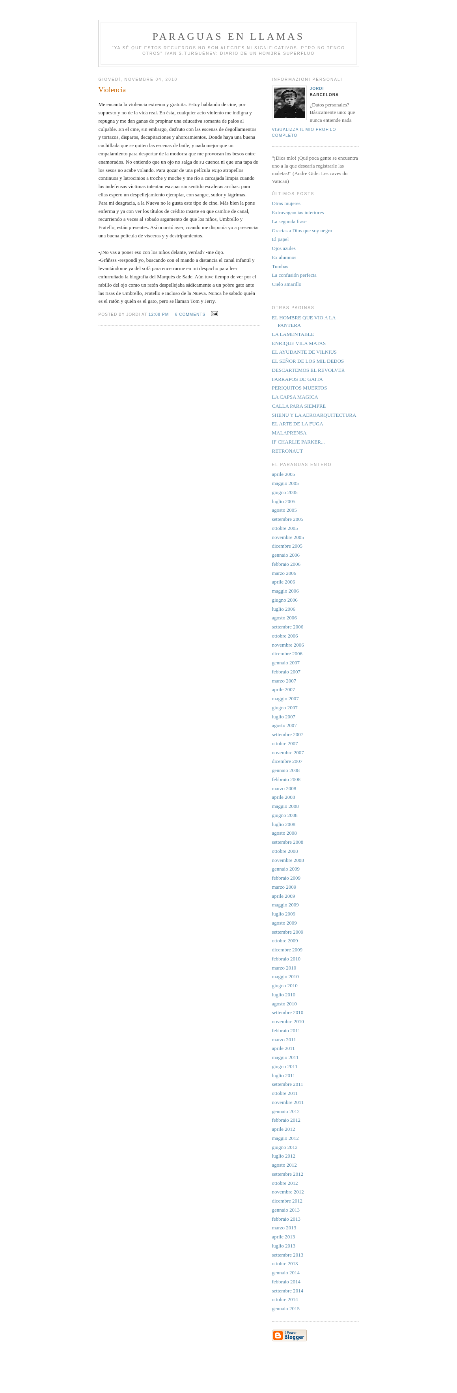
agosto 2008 (284, 833)
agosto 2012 (284, 1165)
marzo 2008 (284, 788)
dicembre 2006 (287, 653)
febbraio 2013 (286, 1219)
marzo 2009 (284, 887)
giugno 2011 (285, 1066)
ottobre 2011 (285, 1093)
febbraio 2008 (286, 779)
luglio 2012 (284, 1156)
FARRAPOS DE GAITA (297, 379)
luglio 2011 (283, 1075)
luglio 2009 (284, 914)
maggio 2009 (285, 905)
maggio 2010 (285, 976)
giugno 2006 (285, 600)
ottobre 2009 (285, 941)
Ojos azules (284, 248)
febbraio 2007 (286, 672)
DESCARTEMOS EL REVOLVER (308, 370)
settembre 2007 (288, 734)
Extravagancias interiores (298, 212)
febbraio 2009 (286, 878)
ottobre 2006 (285, 636)
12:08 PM (159, 314)
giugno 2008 (285, 815)
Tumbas (280, 266)
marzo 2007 (284, 681)
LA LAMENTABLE (293, 334)
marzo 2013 (284, 1228)
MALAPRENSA (289, 433)
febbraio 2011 (286, 1030)
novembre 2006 (288, 645)
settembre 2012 (288, 1174)
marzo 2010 (284, 968)
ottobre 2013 (285, 1263)
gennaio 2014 (286, 1273)
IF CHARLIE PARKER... (298, 442)
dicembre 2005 (287, 546)
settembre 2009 (288, 932)
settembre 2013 (288, 1255)
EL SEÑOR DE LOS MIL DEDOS (308, 361)
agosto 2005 (284, 510)
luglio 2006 (284, 609)
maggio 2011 (285, 1057)
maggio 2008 (285, 806)
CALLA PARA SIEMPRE (299, 406)
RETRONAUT (287, 451)
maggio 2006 (285, 591)
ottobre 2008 (285, 851)
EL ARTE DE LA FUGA (297, 424)
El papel (280, 239)
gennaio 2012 (286, 1111)
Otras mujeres (286, 203)
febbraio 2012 (286, 1120)
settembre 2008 (288, 842)
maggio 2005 (285, 483)
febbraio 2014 (286, 1282)
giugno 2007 (285, 707)
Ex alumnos (284, 257)
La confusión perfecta (294, 275)
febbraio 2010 (286, 959)
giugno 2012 (285, 1147)
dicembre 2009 (287, 950)
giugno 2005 (285, 492)
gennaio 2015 (286, 1308)
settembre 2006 (288, 627)
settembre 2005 (288, 519)
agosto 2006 (284, 618)
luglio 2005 (284, 501)
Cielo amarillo (287, 284)
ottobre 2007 (285, 743)
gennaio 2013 (286, 1210)
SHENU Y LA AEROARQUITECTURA (314, 415)
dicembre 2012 (287, 1201)
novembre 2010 (288, 1021)
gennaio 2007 (286, 663)
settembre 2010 (288, 1012)
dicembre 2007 (287, 761)
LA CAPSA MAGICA (295, 397)
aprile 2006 (283, 582)
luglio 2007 (284, 717)
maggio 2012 (285, 1138)
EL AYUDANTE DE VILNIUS (304, 352)
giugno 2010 (285, 985)
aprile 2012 (283, 1129)
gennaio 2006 (286, 555)
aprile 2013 (283, 1237)
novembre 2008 (288, 860)
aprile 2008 (283, 797)
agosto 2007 (284, 725)
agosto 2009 (284, 923)
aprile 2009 (283, 896)
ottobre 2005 (285, 528)
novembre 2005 (288, 537)
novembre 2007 (288, 752)
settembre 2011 (287, 1084)
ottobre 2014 (285, 1299)
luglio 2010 (284, 995)
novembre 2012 (288, 1192)
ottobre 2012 (285, 1183)
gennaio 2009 (286, 869)
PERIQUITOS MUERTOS (299, 388)
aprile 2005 (283, 474)
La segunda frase (289, 221)
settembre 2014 (288, 1291)
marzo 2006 (284, 573)
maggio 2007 (285, 698)
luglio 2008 (284, 824)
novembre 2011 (288, 1102)
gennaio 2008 (286, 770)
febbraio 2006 (286, 564)
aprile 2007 (283, 689)
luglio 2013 (284, 1246)
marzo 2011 (284, 1039)
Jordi (317, 88)
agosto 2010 (284, 1004)
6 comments (190, 314)
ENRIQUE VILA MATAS (299, 343)
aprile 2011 (283, 1048)
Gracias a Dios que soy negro (302, 230)
